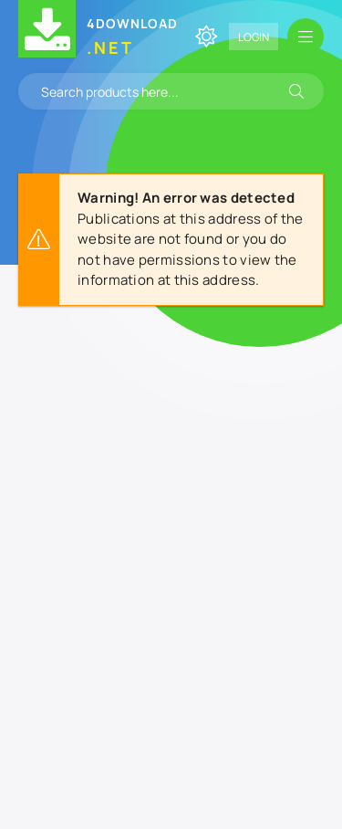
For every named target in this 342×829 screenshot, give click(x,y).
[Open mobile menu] (305, 36)
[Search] (296, 91)
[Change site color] (206, 36)
